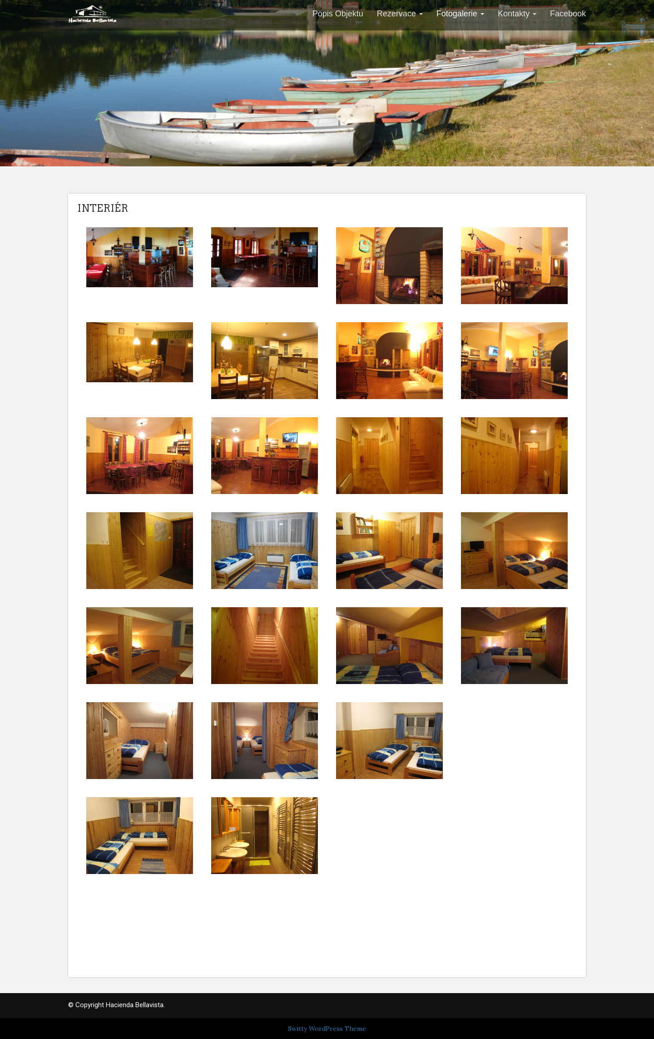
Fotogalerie (460, 13)
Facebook (568, 13)
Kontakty (517, 13)
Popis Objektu (337, 13)
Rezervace (400, 13)
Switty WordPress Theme (327, 1028)
